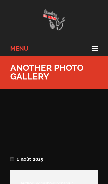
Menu (19, 48)
